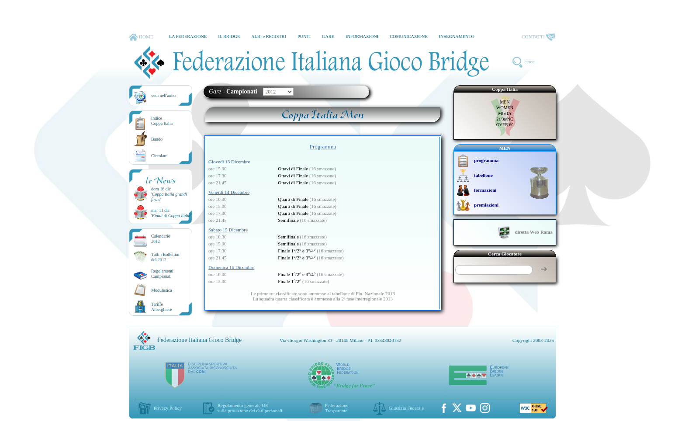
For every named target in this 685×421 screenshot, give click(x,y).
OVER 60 (505, 124)
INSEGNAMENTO (456, 36)
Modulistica (161, 290)
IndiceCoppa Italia (162, 121)
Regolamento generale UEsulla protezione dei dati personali (250, 408)
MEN (504, 102)
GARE (328, 36)
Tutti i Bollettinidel (165, 257)
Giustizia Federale (406, 408)
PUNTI (304, 36)
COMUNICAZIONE (409, 36)
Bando (157, 139)
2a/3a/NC (504, 119)
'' (171, 215)
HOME (141, 37)
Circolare (159, 155)
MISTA (504, 113)
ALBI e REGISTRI (268, 36)
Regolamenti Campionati (162, 274)
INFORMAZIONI (362, 36)
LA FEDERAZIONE (188, 36)
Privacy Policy (168, 408)
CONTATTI (538, 37)
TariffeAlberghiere (161, 307)
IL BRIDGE (229, 36)
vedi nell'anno (163, 95)
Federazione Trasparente (337, 408)
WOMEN (504, 107)
